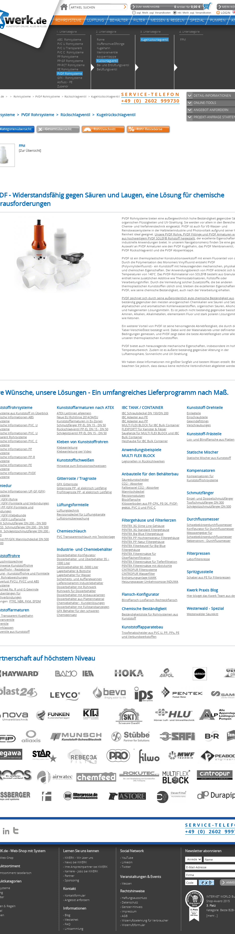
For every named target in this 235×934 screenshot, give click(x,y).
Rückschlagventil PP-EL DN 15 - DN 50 (82, 429)
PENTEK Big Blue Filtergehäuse (142, 534)
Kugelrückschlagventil (105, 96)
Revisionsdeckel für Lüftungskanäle (81, 514)
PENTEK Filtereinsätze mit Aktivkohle (147, 566)
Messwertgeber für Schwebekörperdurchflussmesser (209, 535)
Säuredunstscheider (135, 479)
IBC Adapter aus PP (135, 421)
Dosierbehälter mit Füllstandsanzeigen (83, 607)
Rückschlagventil (75, 96)
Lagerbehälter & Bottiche (74, 571)
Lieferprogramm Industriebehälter (80, 583)
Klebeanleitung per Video (74, 451)
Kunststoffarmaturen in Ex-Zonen (80, 421)
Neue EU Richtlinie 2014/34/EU (77, 417)
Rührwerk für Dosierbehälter (76, 591)
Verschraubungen (199, 425)
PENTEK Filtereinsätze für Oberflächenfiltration (139, 556)
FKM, (29, 601)
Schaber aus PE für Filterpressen (208, 577)
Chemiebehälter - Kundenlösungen (81, 603)
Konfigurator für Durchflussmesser (210, 529)
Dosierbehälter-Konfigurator (76, 555)
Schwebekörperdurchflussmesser (209, 525)
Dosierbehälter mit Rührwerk (76, 587)
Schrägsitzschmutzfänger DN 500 (209, 506)
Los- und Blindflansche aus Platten (210, 439)
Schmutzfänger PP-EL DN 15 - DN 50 (81, 425)
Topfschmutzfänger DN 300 (205, 502)
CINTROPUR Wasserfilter (138, 574)
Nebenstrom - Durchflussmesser (208, 541)
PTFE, (13, 601)
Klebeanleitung (67, 447)
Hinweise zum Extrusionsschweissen (81, 466)
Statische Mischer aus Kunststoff (209, 458)
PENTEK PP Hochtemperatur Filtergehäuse (150, 538)
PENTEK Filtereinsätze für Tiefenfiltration (149, 562)
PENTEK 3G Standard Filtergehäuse (145, 530)
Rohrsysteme (22, 96)
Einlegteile (194, 413)
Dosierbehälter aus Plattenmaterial (80, 599)
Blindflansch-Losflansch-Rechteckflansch (149, 600)
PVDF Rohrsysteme (47, 96)
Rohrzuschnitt (105, 129)
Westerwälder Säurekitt (202, 614)
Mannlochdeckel (133, 491)
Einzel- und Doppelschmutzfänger (210, 498)
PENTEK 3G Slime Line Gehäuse (143, 526)
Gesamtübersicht (58, 129)
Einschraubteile (197, 417)
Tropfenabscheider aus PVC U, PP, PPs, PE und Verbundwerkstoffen (150, 635)
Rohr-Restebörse (149, 129)
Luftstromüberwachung (73, 518)
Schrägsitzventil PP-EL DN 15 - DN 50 (82, 433)
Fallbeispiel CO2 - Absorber (140, 487)
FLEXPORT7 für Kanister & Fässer (144, 429)
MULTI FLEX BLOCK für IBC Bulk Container (150, 425)
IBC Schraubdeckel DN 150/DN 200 (145, 413)
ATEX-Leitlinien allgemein (74, 413)
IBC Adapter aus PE (135, 417)
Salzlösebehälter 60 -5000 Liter (77, 567)
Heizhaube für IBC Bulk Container (145, 441)
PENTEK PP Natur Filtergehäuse (143, 542)
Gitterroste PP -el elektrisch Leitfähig (82, 488)
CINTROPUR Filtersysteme (139, 570)
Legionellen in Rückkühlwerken (143, 461)
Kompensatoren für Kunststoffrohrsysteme (202, 478)
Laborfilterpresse (198, 559)
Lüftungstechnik (68, 510)
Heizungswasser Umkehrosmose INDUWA (150, 582)
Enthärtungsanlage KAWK (139, 578)
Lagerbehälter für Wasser (74, 575)
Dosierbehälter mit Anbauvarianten (81, 595)
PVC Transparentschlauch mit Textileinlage (86, 537)
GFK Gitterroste (67, 484)
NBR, (21, 601)
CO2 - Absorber (132, 483)
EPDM (37, 601)
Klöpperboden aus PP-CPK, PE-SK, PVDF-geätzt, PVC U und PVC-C (150, 505)
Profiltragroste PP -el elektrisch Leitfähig (84, 492)
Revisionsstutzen (133, 495)
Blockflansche (131, 499)
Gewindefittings (197, 421)
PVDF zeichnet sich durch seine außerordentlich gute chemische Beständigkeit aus (178, 298)
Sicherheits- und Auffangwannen (79, 579)
